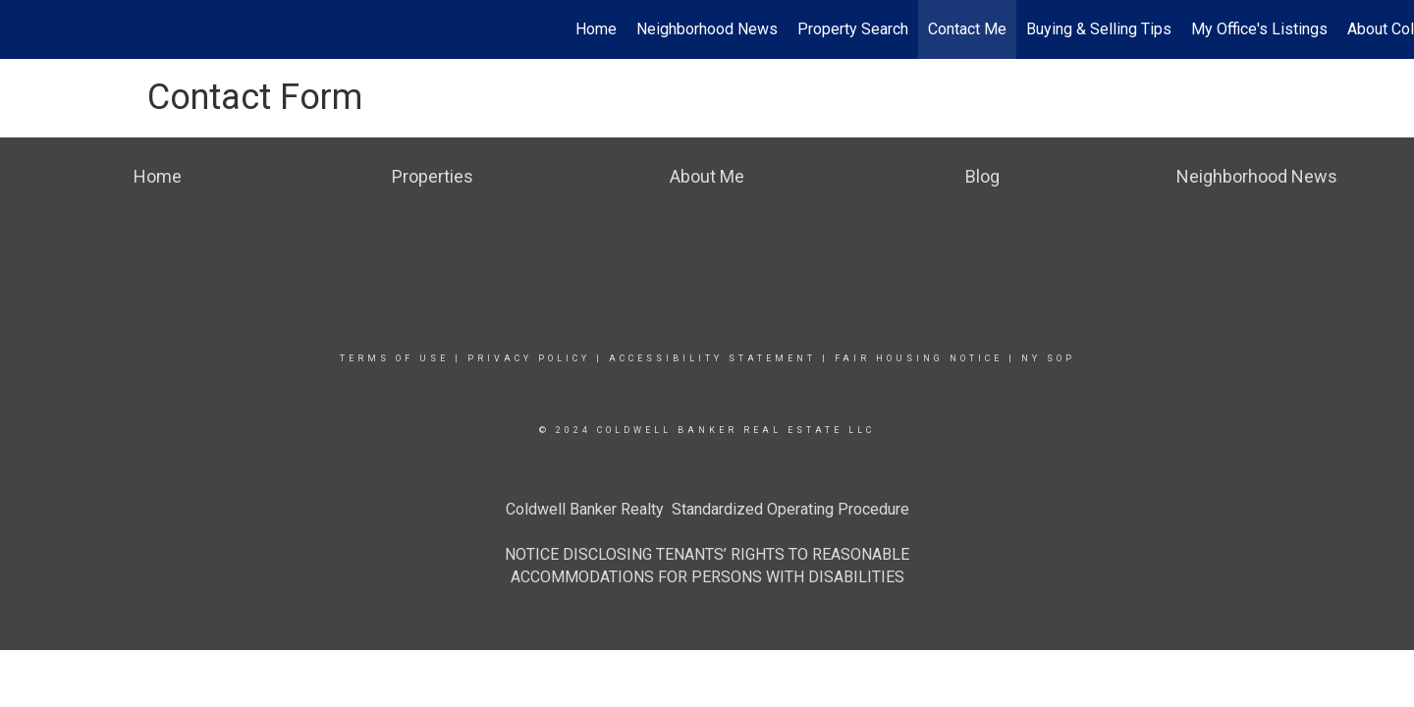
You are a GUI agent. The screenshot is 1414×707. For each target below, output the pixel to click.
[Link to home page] (25, 29)
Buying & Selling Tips (1098, 29)
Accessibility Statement (712, 358)
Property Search (852, 29)
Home (596, 29)
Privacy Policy (528, 358)
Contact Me (967, 29)
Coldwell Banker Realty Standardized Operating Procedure (707, 509)
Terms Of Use (394, 358)
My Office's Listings (1259, 29)
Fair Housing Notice (919, 358)
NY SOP (1048, 358)
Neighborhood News (707, 29)
